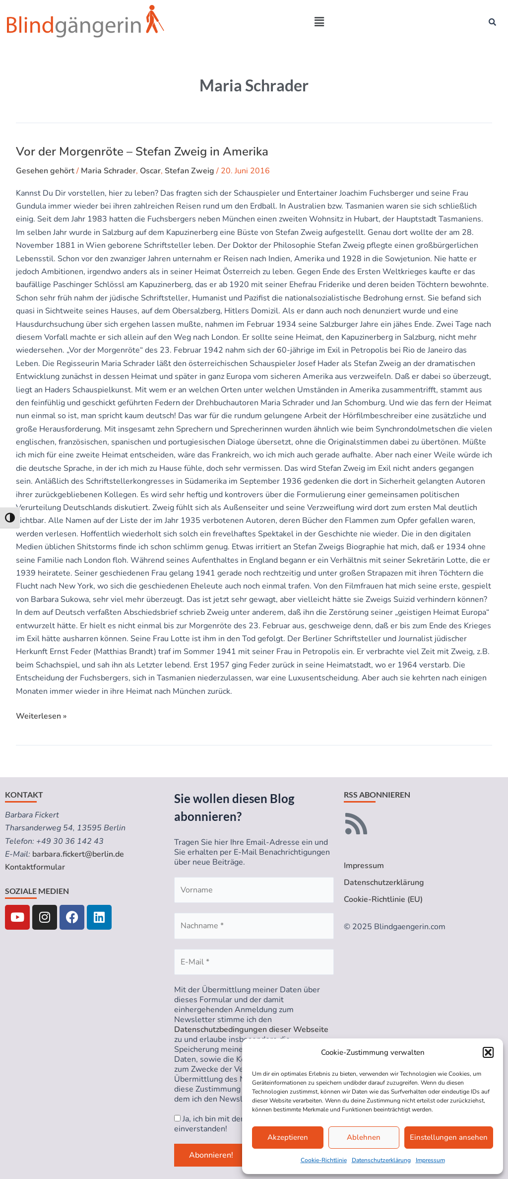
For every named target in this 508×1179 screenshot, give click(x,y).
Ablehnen (364, 1137)
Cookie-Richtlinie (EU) (383, 899)
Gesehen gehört (45, 170)
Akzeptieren (287, 1137)
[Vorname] (253, 890)
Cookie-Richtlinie (324, 1160)
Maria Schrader (108, 170)
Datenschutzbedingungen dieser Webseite (251, 1029)
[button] (488, 1052)
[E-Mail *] (253, 962)
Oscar (150, 170)
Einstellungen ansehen (449, 1137)
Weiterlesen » (41, 716)
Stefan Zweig (189, 170)
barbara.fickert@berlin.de (78, 854)
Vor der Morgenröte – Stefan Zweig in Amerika (142, 151)
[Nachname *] (253, 926)
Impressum (430, 1160)
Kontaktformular (35, 867)
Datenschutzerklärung (381, 1160)
